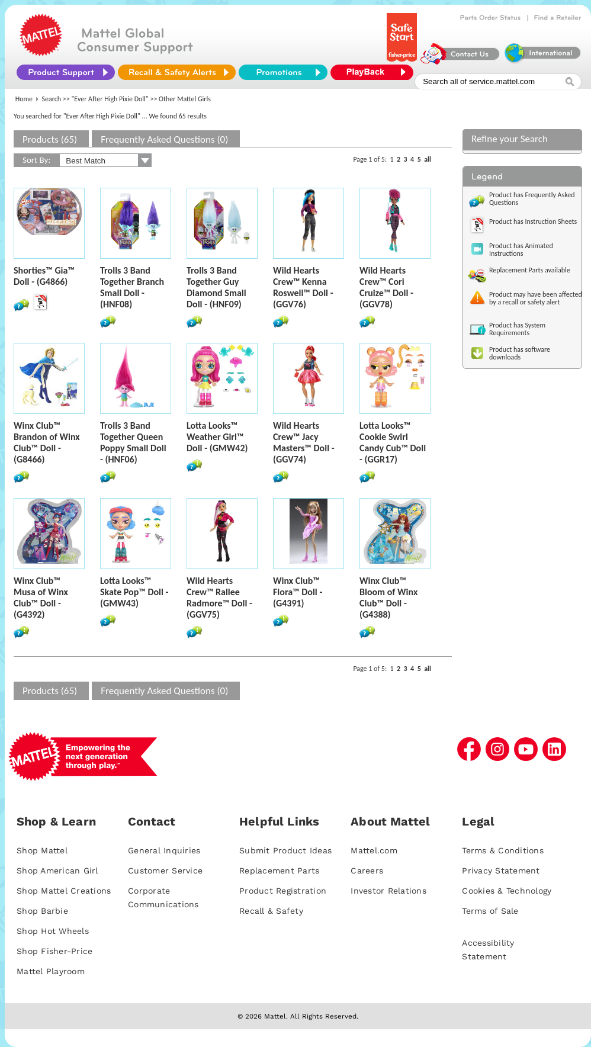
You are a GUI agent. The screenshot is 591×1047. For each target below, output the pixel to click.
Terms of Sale (490, 911)
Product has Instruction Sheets (533, 221)
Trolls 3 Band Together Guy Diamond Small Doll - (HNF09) (216, 287)
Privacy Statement (500, 870)
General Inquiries (164, 850)
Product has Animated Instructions (521, 250)
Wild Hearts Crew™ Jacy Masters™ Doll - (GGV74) (304, 442)
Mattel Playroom (51, 971)
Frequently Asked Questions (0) (164, 139)
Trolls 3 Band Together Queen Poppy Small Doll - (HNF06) (133, 442)
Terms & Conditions (503, 850)
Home (24, 99)
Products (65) (50, 139)
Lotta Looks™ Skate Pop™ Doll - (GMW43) (134, 592)
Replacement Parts (279, 870)
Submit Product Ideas (285, 850)
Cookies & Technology (506, 890)
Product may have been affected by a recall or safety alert (535, 298)
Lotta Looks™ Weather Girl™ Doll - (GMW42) (217, 437)
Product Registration (282, 890)
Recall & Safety (271, 911)
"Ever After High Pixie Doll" (110, 99)
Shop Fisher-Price (54, 951)
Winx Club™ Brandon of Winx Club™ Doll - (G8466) (47, 442)
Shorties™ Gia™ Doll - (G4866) (44, 276)
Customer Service (165, 870)
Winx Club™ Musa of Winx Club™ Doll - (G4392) (41, 597)
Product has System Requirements (517, 329)
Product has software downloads (519, 353)
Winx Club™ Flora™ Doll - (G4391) (297, 592)
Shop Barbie (42, 911)
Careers (367, 870)
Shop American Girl (57, 870)
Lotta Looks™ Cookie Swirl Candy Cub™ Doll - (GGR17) (392, 442)
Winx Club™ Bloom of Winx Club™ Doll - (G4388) (388, 597)
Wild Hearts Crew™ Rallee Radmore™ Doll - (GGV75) (219, 597)
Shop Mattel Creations (64, 890)
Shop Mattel (42, 850)
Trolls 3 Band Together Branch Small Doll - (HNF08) (132, 287)
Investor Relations (388, 890)
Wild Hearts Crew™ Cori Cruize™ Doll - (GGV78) (386, 287)
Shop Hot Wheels (53, 931)
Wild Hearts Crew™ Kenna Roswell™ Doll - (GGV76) (303, 287)
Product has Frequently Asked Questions (532, 199)
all (427, 159)
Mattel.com (374, 850)
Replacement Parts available (529, 270)
